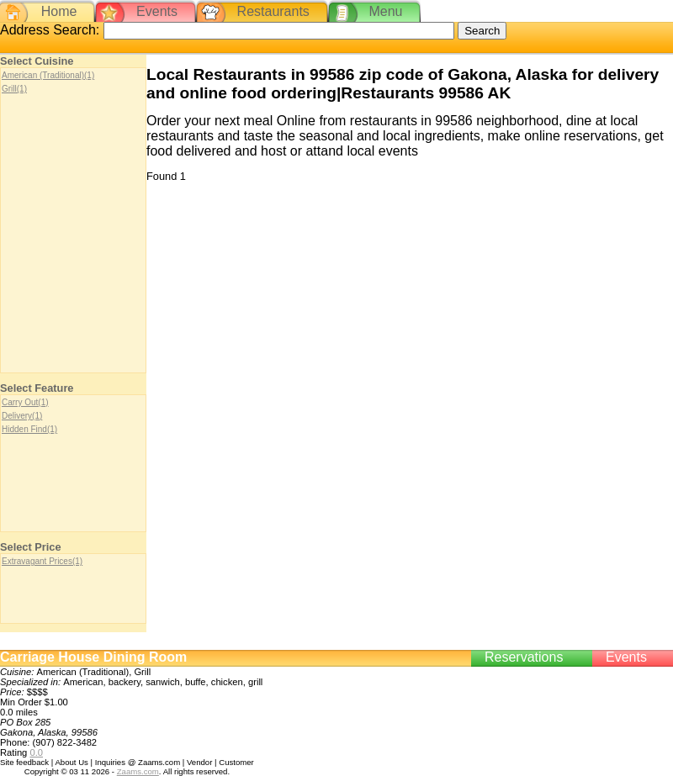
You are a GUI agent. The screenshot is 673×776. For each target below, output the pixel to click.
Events (157, 11)
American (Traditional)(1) (48, 75)
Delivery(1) (22, 415)
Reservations (524, 657)
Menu (385, 11)
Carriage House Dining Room (93, 657)
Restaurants (273, 11)
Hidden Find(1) (29, 429)
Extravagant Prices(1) (42, 561)
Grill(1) (14, 88)
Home (59, 11)
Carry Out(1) (25, 402)
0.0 (36, 752)
